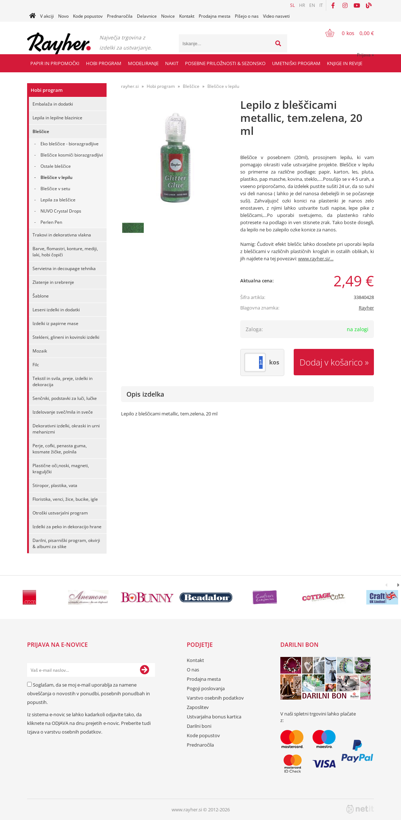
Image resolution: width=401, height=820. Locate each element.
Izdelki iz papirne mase (55, 323)
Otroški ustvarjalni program (60, 513)
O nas (193, 669)
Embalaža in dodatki (53, 104)
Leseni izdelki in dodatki (56, 310)
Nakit (171, 63)
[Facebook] (333, 5)
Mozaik (40, 351)
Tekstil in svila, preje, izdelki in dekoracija (62, 381)
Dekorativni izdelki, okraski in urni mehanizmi (66, 429)
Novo (63, 16)
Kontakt (186, 16)
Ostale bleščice (55, 166)
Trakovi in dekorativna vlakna (62, 235)
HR (302, 5)
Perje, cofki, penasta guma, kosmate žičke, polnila (60, 449)
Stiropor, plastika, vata (55, 485)
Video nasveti (276, 16)
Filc (36, 365)
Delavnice (147, 16)
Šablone (41, 296)
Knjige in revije (344, 63)
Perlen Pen (51, 222)
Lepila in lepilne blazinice (57, 118)
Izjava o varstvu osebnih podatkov (64, 732)
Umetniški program (296, 63)
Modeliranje (143, 63)
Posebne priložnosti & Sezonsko (225, 63)
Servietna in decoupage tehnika (64, 268)
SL (292, 5)
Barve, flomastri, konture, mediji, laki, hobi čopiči (65, 251)
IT (321, 5)
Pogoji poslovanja (206, 688)
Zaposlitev (198, 707)
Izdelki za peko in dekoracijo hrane (67, 527)
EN (312, 5)
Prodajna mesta (214, 16)
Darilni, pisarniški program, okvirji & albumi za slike (66, 543)
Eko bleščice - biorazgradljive (69, 144)
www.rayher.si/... (315, 258)
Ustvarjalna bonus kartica (214, 716)
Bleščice (41, 131)
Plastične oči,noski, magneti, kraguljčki (61, 468)
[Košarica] (345, 33)
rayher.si (130, 86)
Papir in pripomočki (54, 63)
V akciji (47, 16)
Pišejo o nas (247, 16)
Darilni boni (199, 726)
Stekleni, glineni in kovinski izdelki (66, 337)
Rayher (366, 307)
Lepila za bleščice (58, 200)
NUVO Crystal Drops (60, 211)
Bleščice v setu (55, 188)
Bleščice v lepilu (56, 177)
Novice (168, 16)
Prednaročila (120, 16)
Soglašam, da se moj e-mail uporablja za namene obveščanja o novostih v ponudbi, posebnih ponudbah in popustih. (88, 693)
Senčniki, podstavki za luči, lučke (65, 398)
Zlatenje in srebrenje (53, 282)
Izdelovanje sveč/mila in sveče (63, 412)
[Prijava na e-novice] (144, 670)
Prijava (365, 55)
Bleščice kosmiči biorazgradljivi (71, 155)
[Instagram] (345, 5)
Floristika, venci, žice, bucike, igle (65, 499)
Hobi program (103, 63)
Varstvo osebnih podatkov (215, 698)
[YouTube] (357, 5)
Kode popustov (88, 16)
